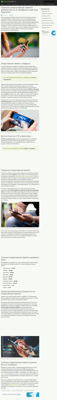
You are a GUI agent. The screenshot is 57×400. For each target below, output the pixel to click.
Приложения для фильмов (47, 20)
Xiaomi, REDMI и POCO (46, 18)
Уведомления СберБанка (47, 13)
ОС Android (19, 235)
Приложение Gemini (46, 27)
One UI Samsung (23, 4)
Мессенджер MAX (32, 4)
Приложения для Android (47, 25)
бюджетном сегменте (14, 384)
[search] (49, 2)
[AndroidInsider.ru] (8, 1)
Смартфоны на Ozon (46, 15)
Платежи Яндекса (50, 4)
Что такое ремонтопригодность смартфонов (17, 77)
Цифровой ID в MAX (46, 11)
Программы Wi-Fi (41, 4)
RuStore (3, 4)
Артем (5, 15)
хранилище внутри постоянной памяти (24, 176)
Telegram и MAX (15, 4)
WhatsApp (8, 4)
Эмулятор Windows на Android (48, 22)
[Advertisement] (20, 160)
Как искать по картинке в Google (13, 148)
